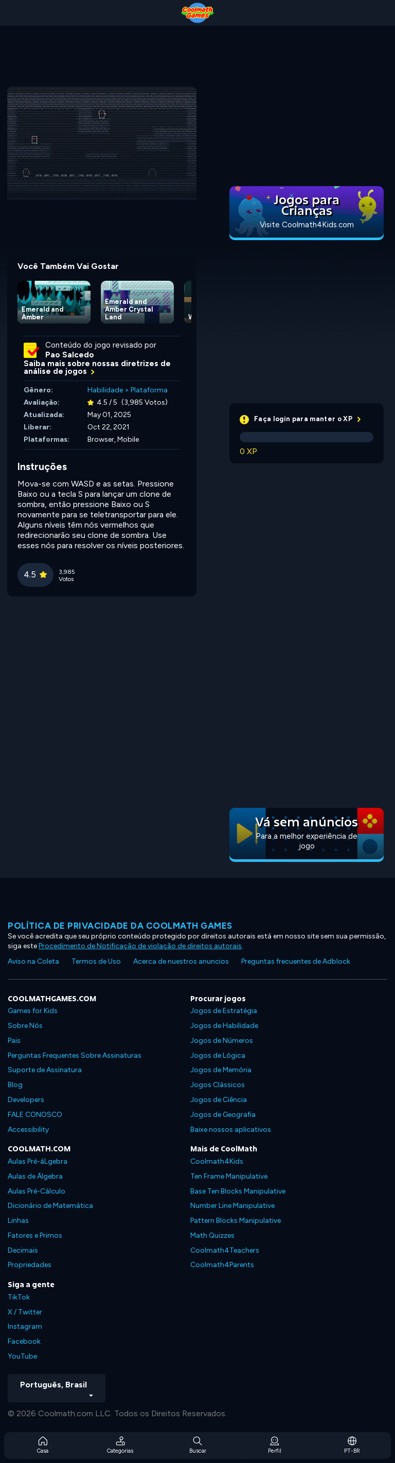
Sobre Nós (25, 1025)
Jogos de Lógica (217, 1055)
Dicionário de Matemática (50, 1205)
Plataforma (149, 390)
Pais (14, 1040)
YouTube (22, 1356)
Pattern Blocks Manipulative (235, 1220)
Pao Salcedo (69, 354)
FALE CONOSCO (35, 1114)
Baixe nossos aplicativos (230, 1129)
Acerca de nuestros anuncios (181, 961)
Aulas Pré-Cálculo (36, 1191)
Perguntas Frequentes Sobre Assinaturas (74, 1055)
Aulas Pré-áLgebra (37, 1161)
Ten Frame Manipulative (228, 1176)
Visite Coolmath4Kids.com (307, 224)
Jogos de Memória (221, 1069)
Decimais (23, 1250)
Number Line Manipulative (232, 1205)
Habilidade (105, 390)
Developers (26, 1099)
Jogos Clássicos (217, 1084)
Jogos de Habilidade (224, 1025)
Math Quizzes (212, 1235)
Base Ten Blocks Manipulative (237, 1191)
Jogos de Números (221, 1040)
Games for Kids (33, 1010)
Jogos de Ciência (218, 1099)
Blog (15, 1084)
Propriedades (29, 1264)
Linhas (18, 1220)
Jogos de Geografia (223, 1114)
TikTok (19, 1297)
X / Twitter (25, 1312)
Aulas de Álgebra (35, 1176)
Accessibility (28, 1129)
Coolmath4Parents (222, 1264)
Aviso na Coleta (33, 961)
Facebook (24, 1341)
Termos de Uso (96, 961)
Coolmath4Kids (216, 1161)
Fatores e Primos (35, 1235)
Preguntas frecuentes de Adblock (295, 961)
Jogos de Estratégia (223, 1010)
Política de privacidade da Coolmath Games (120, 925)
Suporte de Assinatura (45, 1069)
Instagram (25, 1326)
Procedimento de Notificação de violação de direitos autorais (140, 946)
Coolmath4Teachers (224, 1250)
